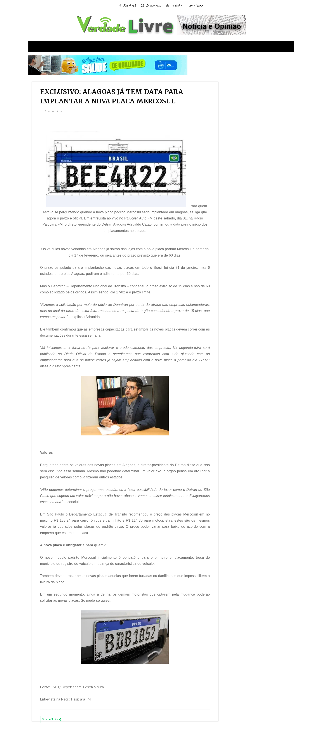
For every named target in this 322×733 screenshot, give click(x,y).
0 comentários (56, 112)
